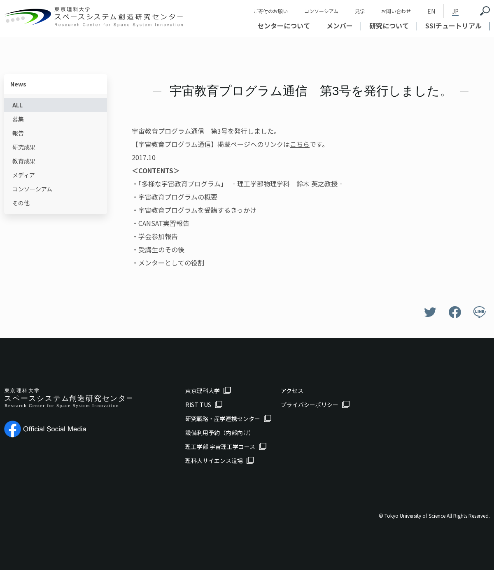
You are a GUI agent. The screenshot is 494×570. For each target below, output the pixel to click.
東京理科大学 (202, 390)
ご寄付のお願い (270, 10)
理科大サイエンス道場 (214, 460)
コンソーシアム (321, 10)
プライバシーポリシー (309, 404)
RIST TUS (198, 404)
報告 (18, 133)
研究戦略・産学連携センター (222, 418)
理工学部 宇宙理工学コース (220, 446)
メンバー (339, 25)
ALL (17, 105)
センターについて (283, 25)
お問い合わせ (396, 10)
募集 (18, 119)
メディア (23, 175)
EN (431, 11)
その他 (21, 203)
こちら (300, 144)
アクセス (292, 390)
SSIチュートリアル (453, 25)
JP (455, 11)
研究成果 (23, 147)
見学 (360, 10)
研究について (389, 25)
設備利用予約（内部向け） (219, 432)
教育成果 (23, 161)
